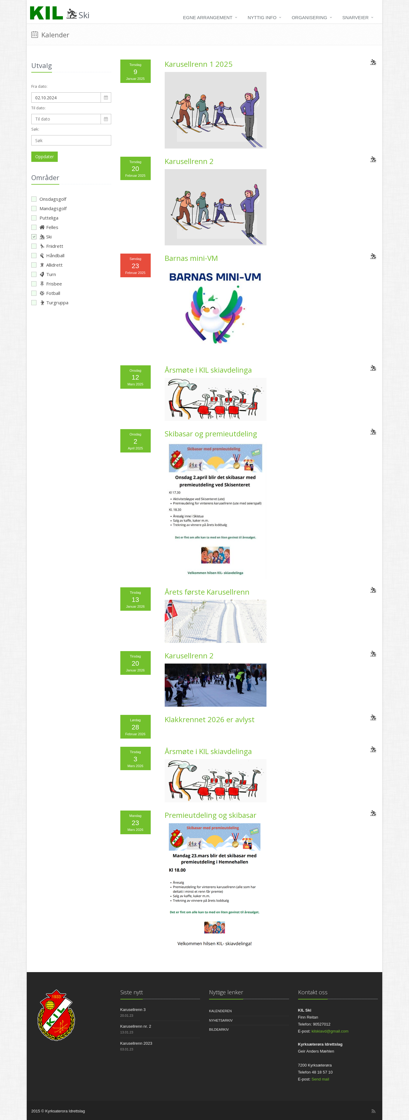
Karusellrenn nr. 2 (135, 1026)
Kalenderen (220, 1011)
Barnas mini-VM (191, 258)
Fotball (45, 293)
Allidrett (47, 265)
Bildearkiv (219, 1029)
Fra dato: (39, 86)
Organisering (309, 17)
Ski (41, 237)
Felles (44, 227)
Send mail (320, 1079)
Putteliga (44, 218)
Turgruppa (49, 302)
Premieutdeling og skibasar (210, 815)
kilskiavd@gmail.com (330, 1031)
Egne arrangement (207, 17)
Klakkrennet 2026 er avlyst (210, 719)
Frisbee (46, 284)
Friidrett (47, 246)
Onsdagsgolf (48, 199)
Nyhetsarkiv (221, 1020)
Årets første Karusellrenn (207, 592)
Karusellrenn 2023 (136, 1043)
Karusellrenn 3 (133, 1009)
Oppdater (44, 156)
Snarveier (355, 17)
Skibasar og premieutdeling (211, 434)
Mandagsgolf (49, 208)
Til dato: (38, 108)
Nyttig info (262, 17)
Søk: (35, 129)
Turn (43, 274)
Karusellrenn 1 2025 (198, 64)
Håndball (47, 255)
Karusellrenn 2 (189, 161)
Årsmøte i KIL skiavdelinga (208, 370)
